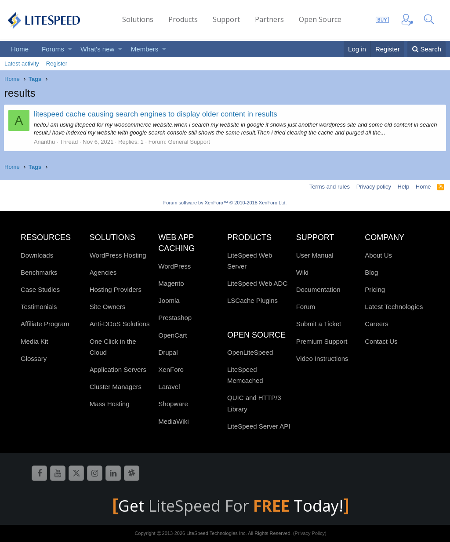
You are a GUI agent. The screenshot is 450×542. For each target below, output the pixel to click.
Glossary (34, 358)
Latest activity (21, 63)
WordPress (174, 266)
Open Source (320, 19)
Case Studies (40, 289)
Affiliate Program (45, 323)
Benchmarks (39, 272)
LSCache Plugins (252, 300)
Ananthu (44, 141)
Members (145, 49)
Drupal (168, 352)
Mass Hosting (110, 403)
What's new (97, 49)
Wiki (302, 272)
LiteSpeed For (221, 506)
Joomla (168, 300)
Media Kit (34, 341)
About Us (378, 255)
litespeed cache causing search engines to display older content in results (156, 114)
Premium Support (322, 341)
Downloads (37, 255)
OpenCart (172, 335)
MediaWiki (173, 421)
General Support (189, 141)
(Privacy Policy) (310, 533)
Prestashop (175, 317)
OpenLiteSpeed (250, 352)
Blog (371, 272)
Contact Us (381, 341)
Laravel (169, 386)
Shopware (173, 403)
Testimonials (39, 306)
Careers (376, 323)
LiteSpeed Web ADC (257, 283)
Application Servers (118, 369)
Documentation (318, 289)
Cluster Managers (116, 386)
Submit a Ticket (318, 323)
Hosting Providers (116, 289)
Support (226, 19)
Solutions (137, 19)
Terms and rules (329, 186)
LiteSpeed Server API (258, 426)
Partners (269, 19)
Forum (305, 306)
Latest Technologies (394, 306)
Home (20, 49)
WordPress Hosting (118, 255)
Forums (53, 49)
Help (404, 186)
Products (183, 19)
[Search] (426, 49)
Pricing (375, 289)
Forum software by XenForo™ (225, 202)
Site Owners (108, 306)
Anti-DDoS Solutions (120, 323)
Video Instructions (322, 358)
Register (56, 63)
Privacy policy (373, 186)
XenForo (171, 369)
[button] (70, 49)
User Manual (315, 255)
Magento (171, 283)
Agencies (103, 272)
